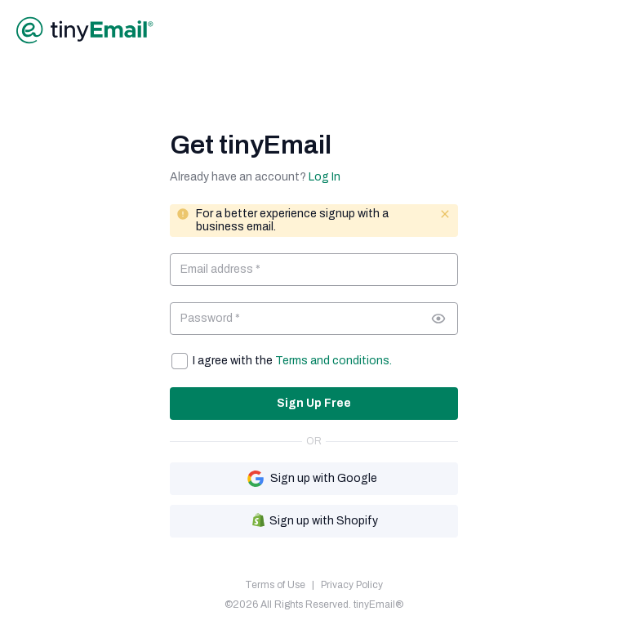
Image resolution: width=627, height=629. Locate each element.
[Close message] (444, 214)
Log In (324, 177)
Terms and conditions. (333, 361)
